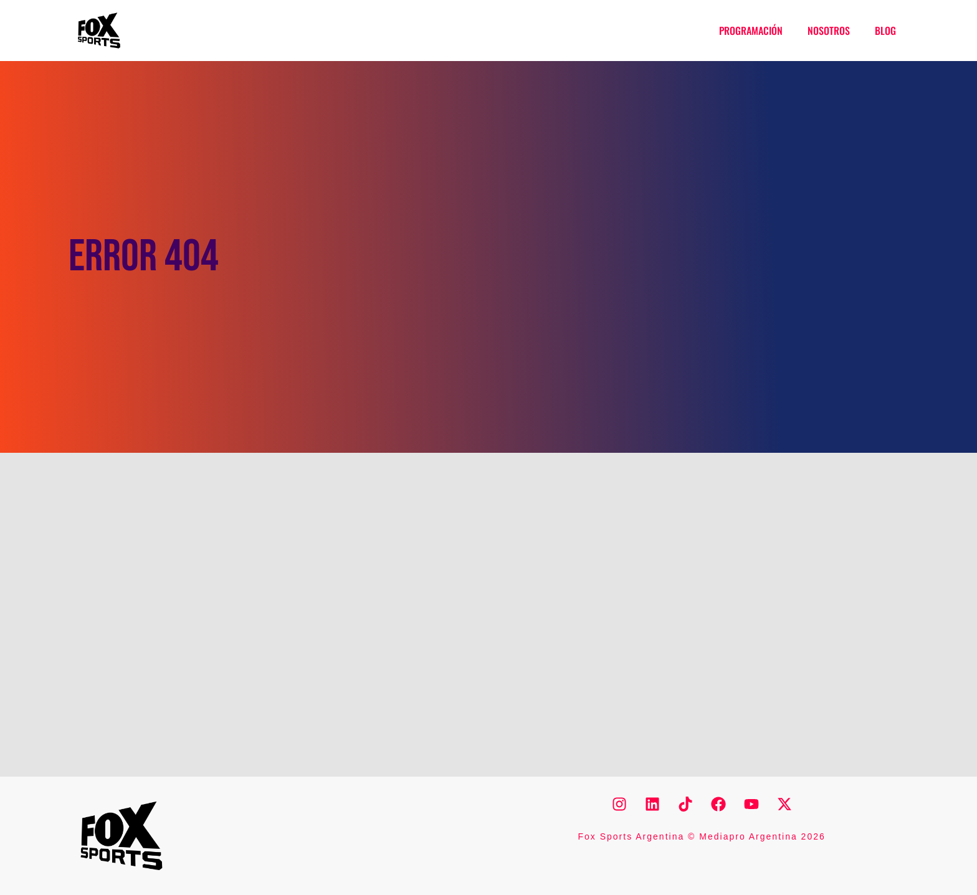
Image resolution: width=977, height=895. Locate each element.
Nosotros (829, 30)
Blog (885, 30)
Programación (751, 30)
